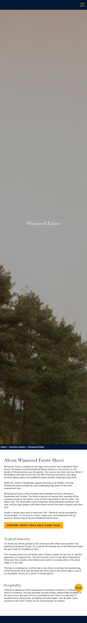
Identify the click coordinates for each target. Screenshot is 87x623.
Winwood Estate (36, 447)
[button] (82, 5)
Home (4, 447)
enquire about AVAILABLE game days (33, 525)
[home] (2, 4)
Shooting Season (17, 447)
